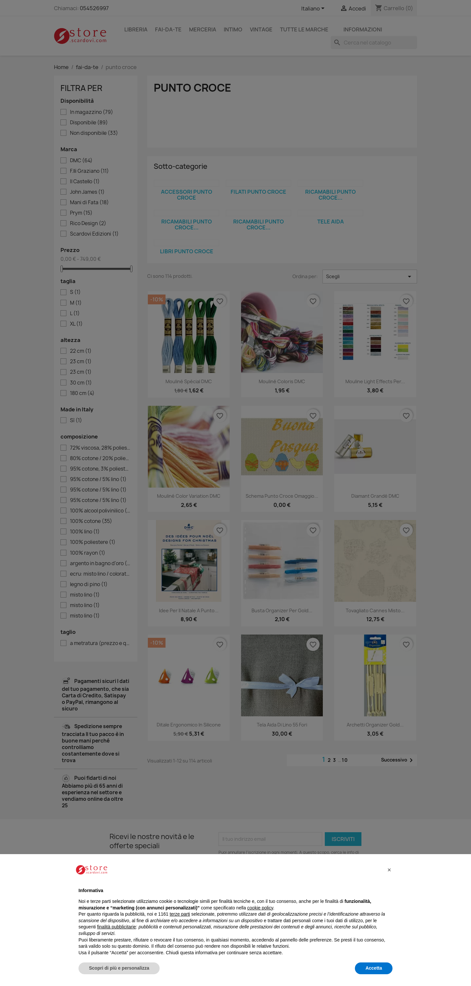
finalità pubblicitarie (116, 926)
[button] (389, 870)
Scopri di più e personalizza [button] (119, 968)
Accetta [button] (373, 968)
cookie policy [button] (260, 907)
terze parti (180, 914)
